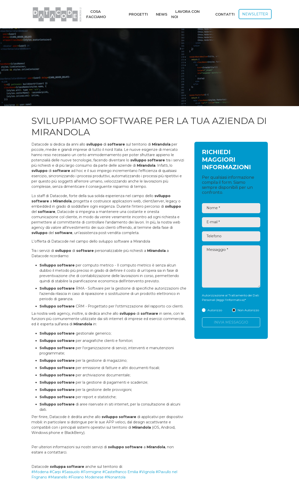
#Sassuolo (71, 472)
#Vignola (147, 472)
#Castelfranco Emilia (120, 472)
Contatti (225, 14)
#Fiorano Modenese (86, 477)
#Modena (40, 472)
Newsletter (255, 14)
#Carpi (55, 472)
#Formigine (91, 472)
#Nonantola (115, 477)
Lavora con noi (185, 14)
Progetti (138, 14)
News (161, 14)
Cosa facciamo (96, 14)
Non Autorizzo (245, 310)
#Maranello (57, 477)
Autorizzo (212, 310)
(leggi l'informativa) (230, 300)
